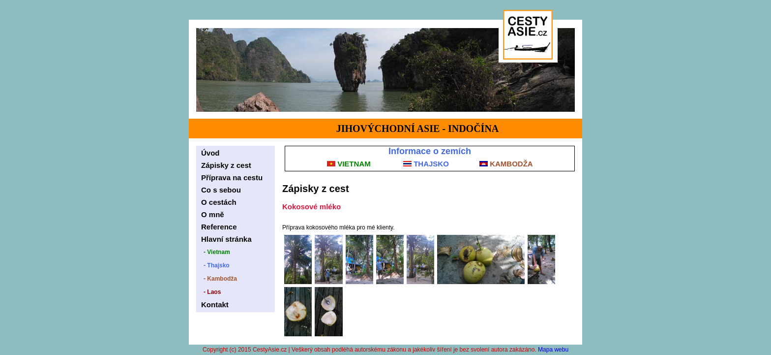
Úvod (210, 153)
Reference (219, 227)
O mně (212, 214)
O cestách (219, 202)
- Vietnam (217, 252)
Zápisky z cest (226, 165)
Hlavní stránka (226, 239)
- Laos (212, 292)
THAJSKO (426, 164)
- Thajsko (217, 265)
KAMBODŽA (506, 164)
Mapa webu (553, 349)
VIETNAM (349, 164)
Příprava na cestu (232, 177)
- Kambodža (220, 278)
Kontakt (215, 304)
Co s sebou (221, 190)
